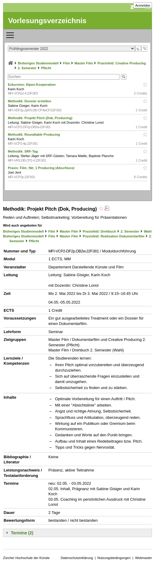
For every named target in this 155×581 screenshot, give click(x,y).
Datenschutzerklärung (77, 558)
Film (66, 63)
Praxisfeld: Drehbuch (99, 231)
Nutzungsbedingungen (114, 558)
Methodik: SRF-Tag (23, 151)
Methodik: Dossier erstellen (30, 101)
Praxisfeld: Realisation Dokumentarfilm (113, 236)
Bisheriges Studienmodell (38, 63)
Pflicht (46, 68)
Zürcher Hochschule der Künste (26, 558)
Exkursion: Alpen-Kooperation (32, 84)
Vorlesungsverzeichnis (47, 21)
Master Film (83, 63)
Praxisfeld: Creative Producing (121, 63)
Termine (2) (22, 532)
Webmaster (143, 558)
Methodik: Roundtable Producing (34, 134)
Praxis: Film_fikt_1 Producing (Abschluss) (41, 168)
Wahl (148, 231)
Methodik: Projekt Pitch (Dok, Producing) (40, 118)
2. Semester (27, 68)
